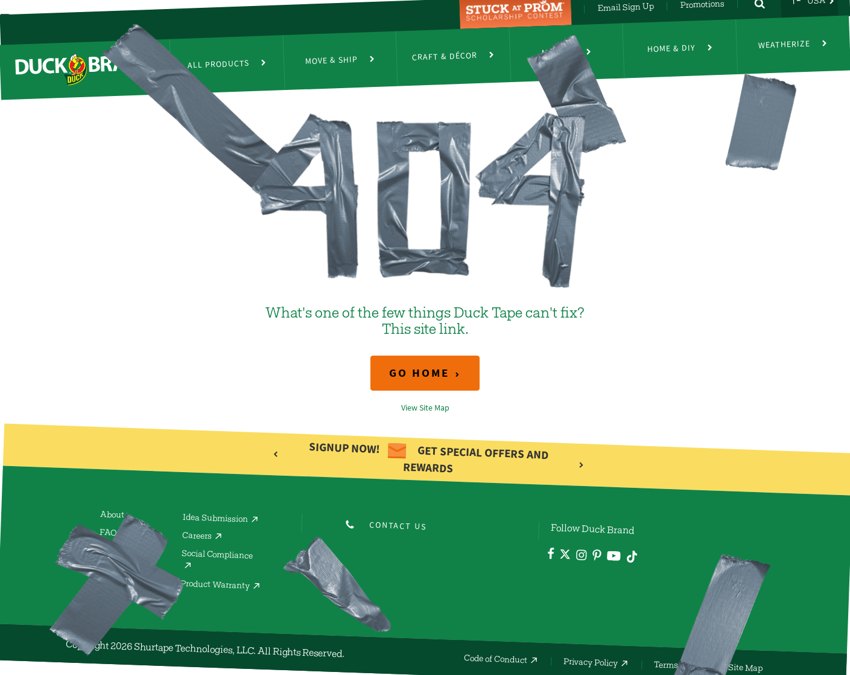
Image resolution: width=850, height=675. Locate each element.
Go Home (419, 372)
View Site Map (425, 408)
